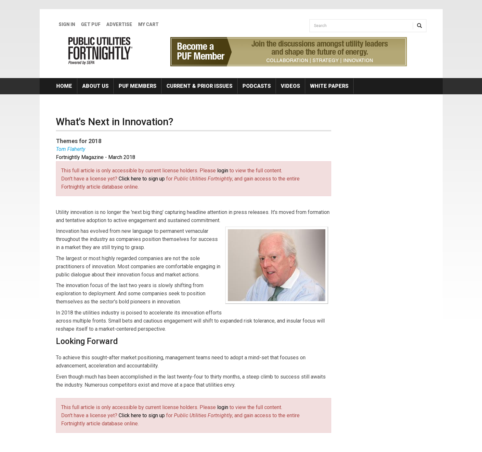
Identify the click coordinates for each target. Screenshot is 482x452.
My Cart (148, 24)
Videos (290, 86)
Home (64, 86)
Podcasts (256, 86)
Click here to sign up (142, 179)
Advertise (119, 24)
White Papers (329, 86)
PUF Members (137, 86)
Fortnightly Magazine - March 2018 (95, 157)
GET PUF (90, 24)
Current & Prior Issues (199, 86)
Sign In (67, 24)
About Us (95, 86)
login (222, 170)
